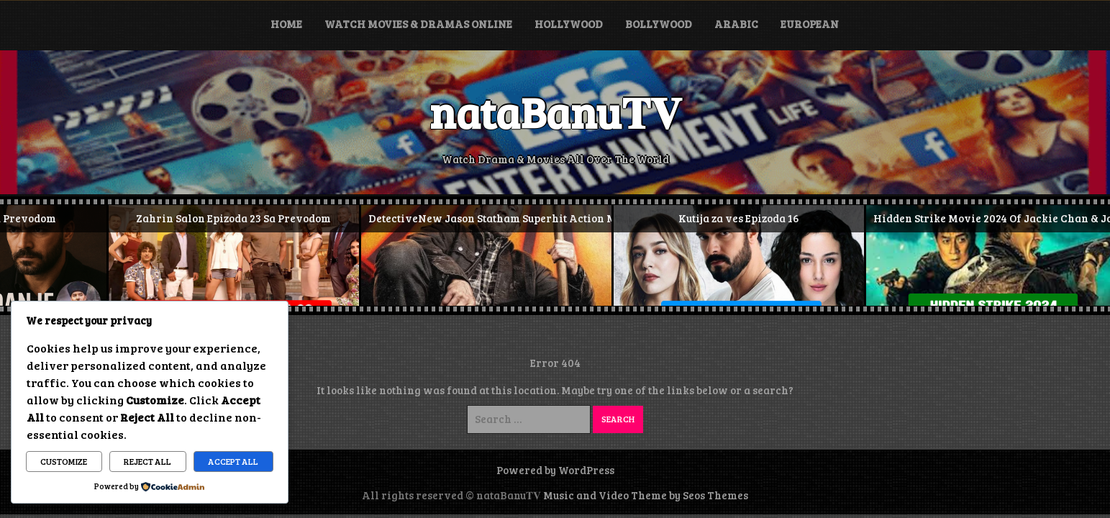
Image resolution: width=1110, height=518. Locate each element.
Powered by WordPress (555, 470)
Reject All (147, 461)
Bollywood (658, 24)
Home (286, 24)
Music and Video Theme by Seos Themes (645, 495)
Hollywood (568, 24)
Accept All (233, 461)
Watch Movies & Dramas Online (418, 24)
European (810, 24)
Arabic (736, 24)
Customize (63, 461)
